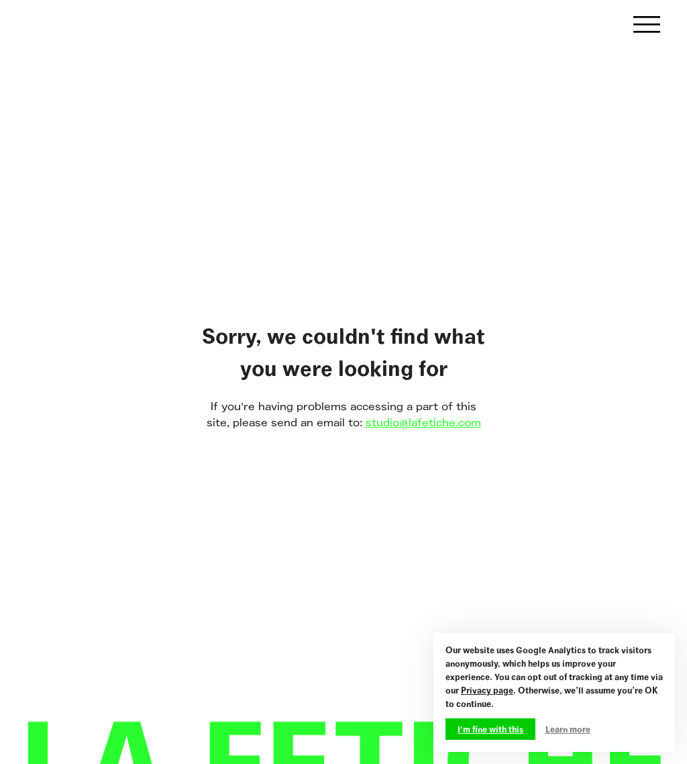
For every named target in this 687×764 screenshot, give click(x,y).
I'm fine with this (490, 729)
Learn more (567, 729)
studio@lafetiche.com (423, 422)
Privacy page (487, 690)
